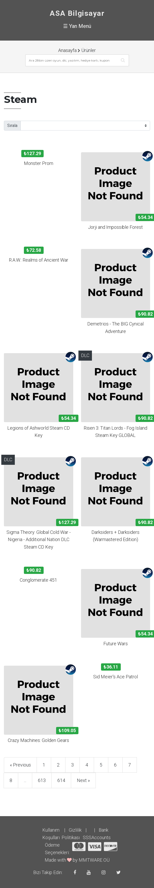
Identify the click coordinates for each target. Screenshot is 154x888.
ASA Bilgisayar (77, 13)
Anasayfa (67, 50)
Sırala (12, 125)
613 (42, 780)
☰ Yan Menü (77, 26)
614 (61, 780)
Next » (83, 780)
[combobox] (77, 60)
